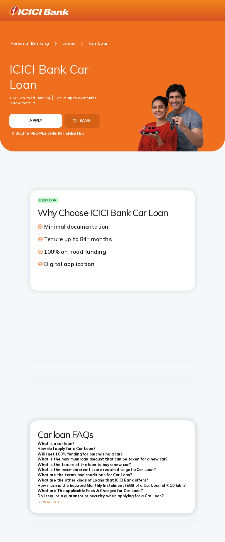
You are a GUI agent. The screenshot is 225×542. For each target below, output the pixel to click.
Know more (21, 102)
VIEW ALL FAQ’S (50, 502)
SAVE (81, 120)
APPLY (35, 120)
